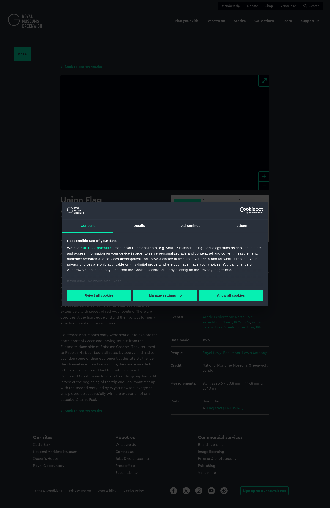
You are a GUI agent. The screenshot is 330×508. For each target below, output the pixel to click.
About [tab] (242, 225)
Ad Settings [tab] (190, 225)
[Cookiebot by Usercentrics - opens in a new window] (243, 210)
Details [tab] (139, 225)
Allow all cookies (231, 295)
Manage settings (165, 295)
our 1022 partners (96, 248)
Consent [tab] (88, 225)
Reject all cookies (99, 295)
